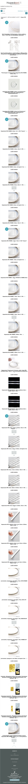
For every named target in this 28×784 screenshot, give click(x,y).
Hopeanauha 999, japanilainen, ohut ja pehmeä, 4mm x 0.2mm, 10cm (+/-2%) (14, 391)
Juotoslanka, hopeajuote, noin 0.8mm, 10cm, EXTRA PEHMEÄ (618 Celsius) (14, 581)
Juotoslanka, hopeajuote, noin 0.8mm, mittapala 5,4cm (14, 658)
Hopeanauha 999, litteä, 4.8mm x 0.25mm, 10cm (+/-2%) (14, 487)
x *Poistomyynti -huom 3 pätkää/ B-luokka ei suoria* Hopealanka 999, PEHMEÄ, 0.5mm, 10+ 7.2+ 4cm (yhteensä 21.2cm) (14, 736)
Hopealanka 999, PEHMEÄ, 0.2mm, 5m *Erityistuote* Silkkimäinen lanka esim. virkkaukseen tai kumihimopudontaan (14, 112)
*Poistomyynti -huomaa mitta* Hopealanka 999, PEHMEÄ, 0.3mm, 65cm (14, 73)
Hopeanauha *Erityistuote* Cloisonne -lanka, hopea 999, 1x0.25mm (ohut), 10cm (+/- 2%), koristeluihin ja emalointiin (14, 371)
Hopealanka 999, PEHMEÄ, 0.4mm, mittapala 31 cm (14, 167)
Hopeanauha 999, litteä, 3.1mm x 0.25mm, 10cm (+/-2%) (14, 469)
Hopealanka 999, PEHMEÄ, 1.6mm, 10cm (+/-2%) (14, 314)
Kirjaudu (25, 11)
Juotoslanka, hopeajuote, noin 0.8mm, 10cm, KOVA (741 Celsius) (14, 600)
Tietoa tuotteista (14, 768)
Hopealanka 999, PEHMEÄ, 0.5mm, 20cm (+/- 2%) (14, 184)
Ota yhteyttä (14, 761)
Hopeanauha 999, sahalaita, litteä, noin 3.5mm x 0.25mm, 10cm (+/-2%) (14, 544)
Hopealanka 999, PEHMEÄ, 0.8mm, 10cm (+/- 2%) (14, 222)
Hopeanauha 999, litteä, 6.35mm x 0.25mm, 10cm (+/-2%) (14, 506)
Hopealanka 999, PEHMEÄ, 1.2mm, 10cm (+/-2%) (14, 296)
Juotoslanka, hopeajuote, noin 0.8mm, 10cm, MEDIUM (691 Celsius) (14, 619)
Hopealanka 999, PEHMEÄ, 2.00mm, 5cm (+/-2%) (14, 352)
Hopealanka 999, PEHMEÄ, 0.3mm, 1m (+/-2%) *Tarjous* (14, 131)
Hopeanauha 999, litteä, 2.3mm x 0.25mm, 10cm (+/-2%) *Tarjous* (14, 428)
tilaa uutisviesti (14, 779)
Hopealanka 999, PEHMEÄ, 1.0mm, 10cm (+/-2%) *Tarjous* (14, 241)
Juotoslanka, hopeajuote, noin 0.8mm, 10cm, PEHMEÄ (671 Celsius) (14, 640)
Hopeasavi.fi (4, 17)
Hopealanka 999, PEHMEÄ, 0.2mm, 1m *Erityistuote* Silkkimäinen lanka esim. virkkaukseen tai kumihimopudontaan (14, 92)
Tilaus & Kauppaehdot (14, 755)
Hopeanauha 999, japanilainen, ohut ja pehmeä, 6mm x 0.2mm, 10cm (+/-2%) (14, 409)
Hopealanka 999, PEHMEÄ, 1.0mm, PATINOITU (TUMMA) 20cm (14, 278)
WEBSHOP (3, 8)
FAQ (14, 753)
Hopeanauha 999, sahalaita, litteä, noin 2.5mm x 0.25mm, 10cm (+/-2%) (14, 525)
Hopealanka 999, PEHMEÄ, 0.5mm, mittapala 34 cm (14, 205)
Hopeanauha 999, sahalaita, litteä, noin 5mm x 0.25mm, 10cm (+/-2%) (14, 563)
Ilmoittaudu (20, 11)
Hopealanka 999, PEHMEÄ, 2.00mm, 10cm (14, 334)
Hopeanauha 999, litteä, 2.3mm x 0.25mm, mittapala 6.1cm (14, 449)
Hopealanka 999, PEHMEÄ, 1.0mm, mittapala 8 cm (14, 259)
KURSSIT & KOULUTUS (6, 6)
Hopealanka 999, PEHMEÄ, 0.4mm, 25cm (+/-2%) (14, 149)
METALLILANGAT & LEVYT (14, 17)
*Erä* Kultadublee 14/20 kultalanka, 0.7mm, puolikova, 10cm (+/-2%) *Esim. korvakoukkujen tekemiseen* (14, 35)
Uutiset (14, 769)
